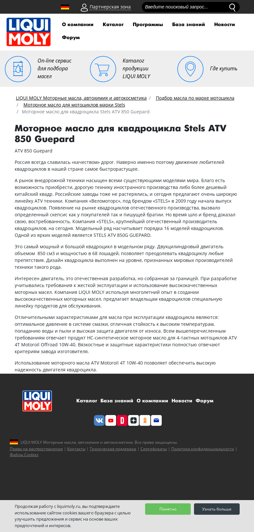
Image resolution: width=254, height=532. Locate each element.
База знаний (188, 24)
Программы (148, 24)
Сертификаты (154, 449)
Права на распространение (36, 449)
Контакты (76, 449)
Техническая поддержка (113, 449)
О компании (78, 24)
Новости (224, 24)
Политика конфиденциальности (202, 449)
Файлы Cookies (24, 454)
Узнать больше (217, 509)
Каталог (113, 24)
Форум (71, 37)
